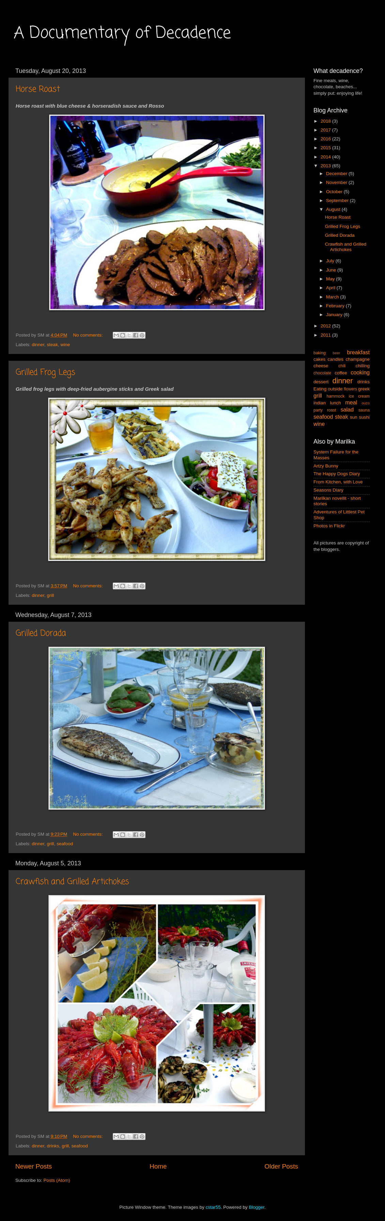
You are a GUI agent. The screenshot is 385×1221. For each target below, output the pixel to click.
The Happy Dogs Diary (336, 473)
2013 (326, 165)
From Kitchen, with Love (338, 481)
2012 (326, 325)
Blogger (256, 1207)
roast (331, 410)
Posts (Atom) (57, 1180)
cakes (319, 359)
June (331, 270)
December (337, 173)
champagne (357, 359)
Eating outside (328, 388)
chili (341, 366)
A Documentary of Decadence (122, 33)
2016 (326, 138)
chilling (363, 365)
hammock (336, 396)
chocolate (322, 373)
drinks (53, 1145)
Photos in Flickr (329, 525)
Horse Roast (38, 89)
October (335, 191)
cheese (320, 365)
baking (319, 353)
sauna (364, 410)
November (337, 182)
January (335, 314)
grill (50, 595)
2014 (326, 156)
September (338, 200)
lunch (335, 402)
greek (364, 388)
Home (158, 1166)
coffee (341, 372)
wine (65, 344)
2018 (326, 121)
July (331, 260)
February (336, 305)
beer (336, 353)
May (331, 278)
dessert (320, 381)
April (331, 287)
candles (336, 359)
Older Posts (281, 1166)
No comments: (88, 335)
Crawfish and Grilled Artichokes (72, 882)
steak (52, 344)
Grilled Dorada (41, 633)
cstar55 (212, 1207)
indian (319, 402)
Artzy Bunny (325, 465)
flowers (350, 389)
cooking (360, 372)
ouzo (366, 403)
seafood (65, 843)
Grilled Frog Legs (45, 372)
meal (351, 402)
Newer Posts (33, 1166)
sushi (364, 417)
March (333, 296)
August (334, 209)
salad (347, 409)
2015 (326, 147)
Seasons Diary (328, 490)
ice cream (359, 396)
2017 (326, 130)
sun (353, 417)
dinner (38, 344)
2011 (326, 335)
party (318, 410)
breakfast (358, 352)
